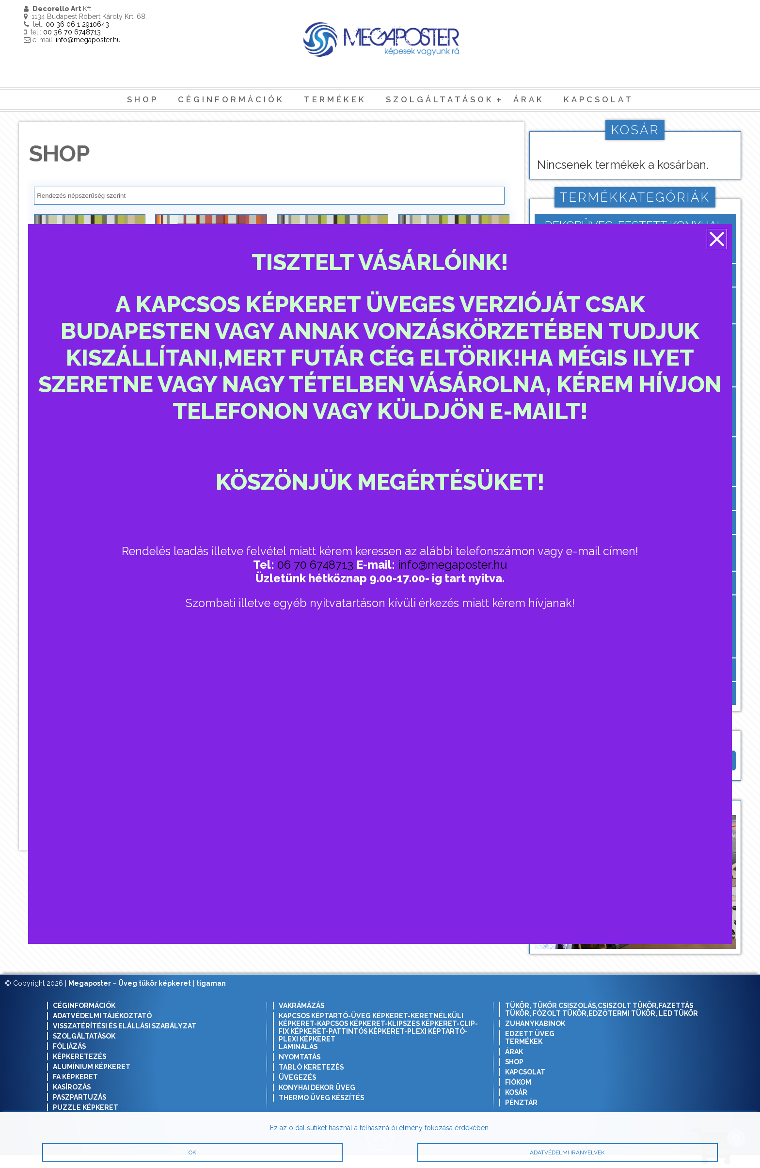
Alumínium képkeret (91, 1080)
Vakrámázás (301, 1019)
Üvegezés (297, 1090)
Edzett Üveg (529, 1047)
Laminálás (298, 1060)
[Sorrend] (269, 196)
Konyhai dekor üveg (317, 1100)
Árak (528, 99)
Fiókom (518, 1095)
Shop (142, 99)
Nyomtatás (299, 1070)
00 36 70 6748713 (72, 32)
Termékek (335, 99)
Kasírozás (72, 1100)
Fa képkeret (75, 1090)
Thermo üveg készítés (321, 1111)
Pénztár (521, 1116)
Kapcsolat (598, 99)
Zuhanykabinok (535, 1036)
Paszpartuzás (79, 1110)
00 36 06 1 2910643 (77, 24)
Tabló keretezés (311, 1080)
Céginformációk (231, 99)
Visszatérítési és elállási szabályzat (124, 1039)
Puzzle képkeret (85, 1120)
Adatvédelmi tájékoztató (102, 1029)
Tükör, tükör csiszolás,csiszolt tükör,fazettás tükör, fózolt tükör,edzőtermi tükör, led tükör (601, 1022)
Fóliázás (69, 1059)
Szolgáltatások (440, 99)
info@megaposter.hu (88, 40)
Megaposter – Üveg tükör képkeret (129, 996)
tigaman (211, 996)
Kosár (516, 1105)
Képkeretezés (79, 1069)
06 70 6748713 (317, 565)
